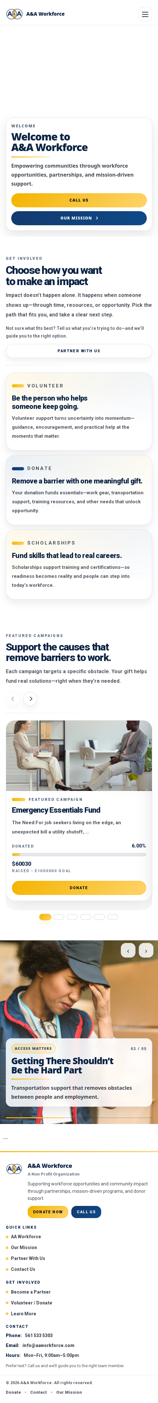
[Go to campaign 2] (58, 917)
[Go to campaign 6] (112, 917)
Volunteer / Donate (31, 1302)
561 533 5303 (39, 1335)
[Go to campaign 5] (99, 917)
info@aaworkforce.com (48, 1345)
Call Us (79, 200)
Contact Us (23, 1269)
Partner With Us (79, 351)
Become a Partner (31, 1292)
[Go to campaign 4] (85, 917)
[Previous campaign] (13, 699)
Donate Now (48, 1212)
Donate (79, 888)
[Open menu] (145, 14)
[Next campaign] (30, 699)
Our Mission (76, 218)
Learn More (23, 1313)
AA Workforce (26, 1236)
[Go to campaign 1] (45, 917)
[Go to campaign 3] (72, 917)
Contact (38, 1392)
